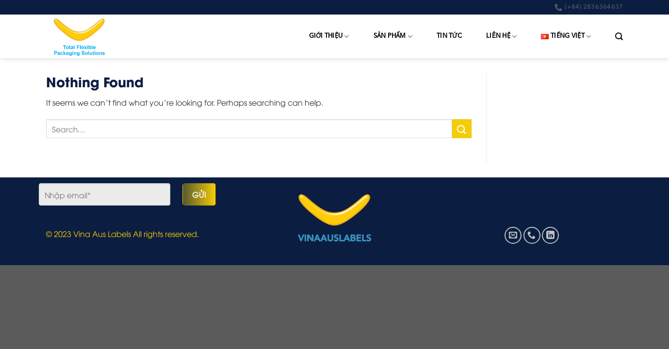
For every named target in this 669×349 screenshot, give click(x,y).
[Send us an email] (513, 235)
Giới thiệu (329, 36)
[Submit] (462, 128)
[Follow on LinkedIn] (550, 235)
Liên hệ (501, 36)
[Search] (619, 36)
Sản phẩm (393, 36)
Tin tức (449, 36)
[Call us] (531, 235)
